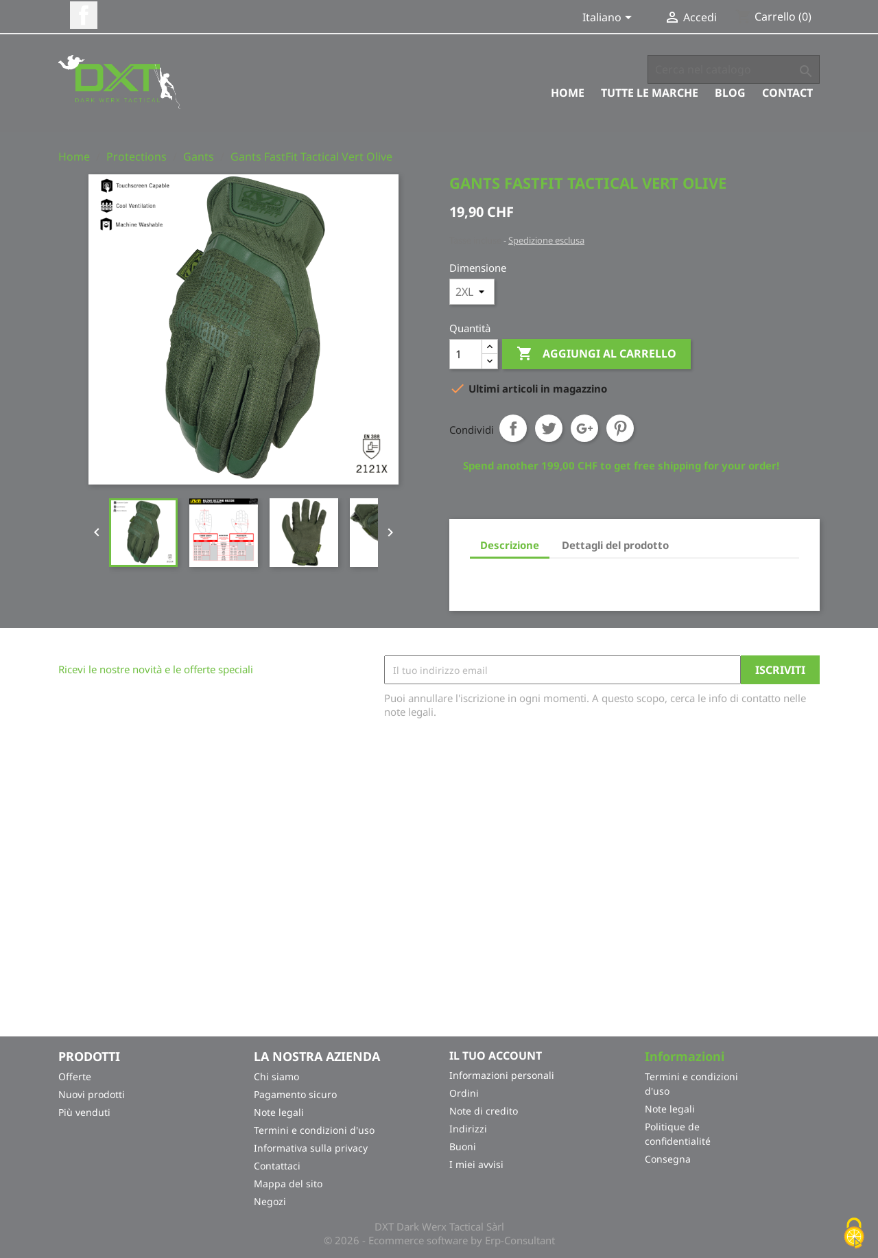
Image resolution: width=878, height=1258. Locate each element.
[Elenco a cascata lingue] (609, 18)
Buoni (462, 1146)
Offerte (74, 1076)
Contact (787, 92)
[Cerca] (734, 69)
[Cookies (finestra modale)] (854, 1234)
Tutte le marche (649, 92)
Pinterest (620, 428)
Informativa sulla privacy (311, 1147)
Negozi (270, 1201)
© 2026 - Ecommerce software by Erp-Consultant (439, 1240)
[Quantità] (465, 354)
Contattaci (277, 1165)
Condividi (513, 428)
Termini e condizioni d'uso (314, 1130)
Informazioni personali (501, 1075)
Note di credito (483, 1110)
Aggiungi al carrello (596, 354)
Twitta (548, 428)
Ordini (464, 1092)
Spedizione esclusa (546, 240)
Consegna (668, 1158)
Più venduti (84, 1112)
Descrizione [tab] (509, 545)
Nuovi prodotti (91, 1094)
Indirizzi (468, 1128)
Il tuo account (495, 1055)
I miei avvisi (476, 1164)
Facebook (83, 15)
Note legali (279, 1112)
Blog (730, 92)
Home (567, 92)
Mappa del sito (288, 1183)
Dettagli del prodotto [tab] (615, 545)
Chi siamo (276, 1076)
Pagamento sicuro (295, 1094)
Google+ (584, 428)
